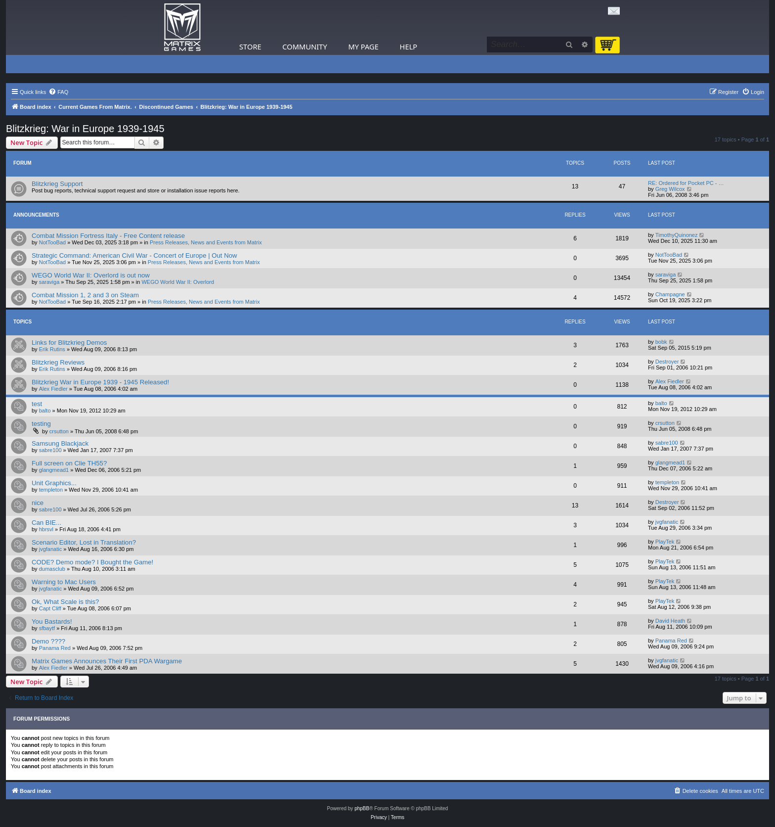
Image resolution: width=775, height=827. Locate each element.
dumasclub (52, 569)
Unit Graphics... (54, 483)
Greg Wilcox (670, 189)
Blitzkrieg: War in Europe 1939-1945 (85, 128)
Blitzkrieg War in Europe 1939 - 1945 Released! (100, 382)
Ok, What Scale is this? (65, 601)
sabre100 (50, 450)
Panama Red (55, 648)
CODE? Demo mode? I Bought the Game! (92, 562)
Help (409, 46)
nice (37, 502)
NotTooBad (52, 242)
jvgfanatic (666, 522)
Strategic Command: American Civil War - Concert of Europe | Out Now (134, 255)
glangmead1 (54, 470)
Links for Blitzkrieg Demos (69, 342)
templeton (51, 490)
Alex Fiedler (53, 389)
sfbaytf (47, 628)
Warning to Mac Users (64, 582)
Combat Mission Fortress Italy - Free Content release (108, 235)
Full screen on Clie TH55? (69, 463)
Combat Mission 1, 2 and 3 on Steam (85, 295)
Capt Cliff (50, 608)
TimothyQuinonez (676, 235)
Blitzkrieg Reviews (58, 362)
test (37, 404)
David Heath (670, 621)
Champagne (670, 294)
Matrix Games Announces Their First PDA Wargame (107, 661)
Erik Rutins (52, 349)
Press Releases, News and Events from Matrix (206, 242)
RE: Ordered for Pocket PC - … (686, 183)
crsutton (59, 431)
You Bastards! (52, 621)
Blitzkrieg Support (57, 183)
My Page (363, 46)
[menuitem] (58, 92)
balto (45, 411)
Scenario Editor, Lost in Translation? (84, 542)
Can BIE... (46, 522)
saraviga (49, 282)
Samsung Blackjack (60, 443)
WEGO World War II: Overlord (177, 282)
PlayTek (665, 542)
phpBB (361, 808)
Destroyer (667, 362)
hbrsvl (46, 529)
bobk (661, 342)
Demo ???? (48, 641)
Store (250, 46)
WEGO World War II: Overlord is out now (91, 275)
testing (41, 423)
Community (304, 46)
